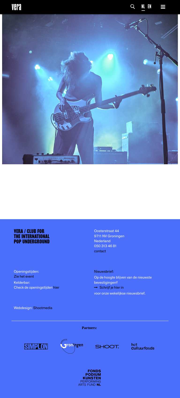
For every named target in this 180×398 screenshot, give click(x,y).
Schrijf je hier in (112, 287)
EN (149, 6)
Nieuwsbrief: (104, 271)
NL (143, 6)
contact (100, 251)
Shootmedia (42, 308)
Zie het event (24, 276)
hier (56, 287)
